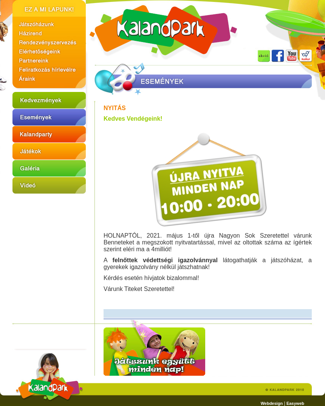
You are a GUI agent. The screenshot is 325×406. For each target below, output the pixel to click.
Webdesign (272, 403)
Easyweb (295, 403)
